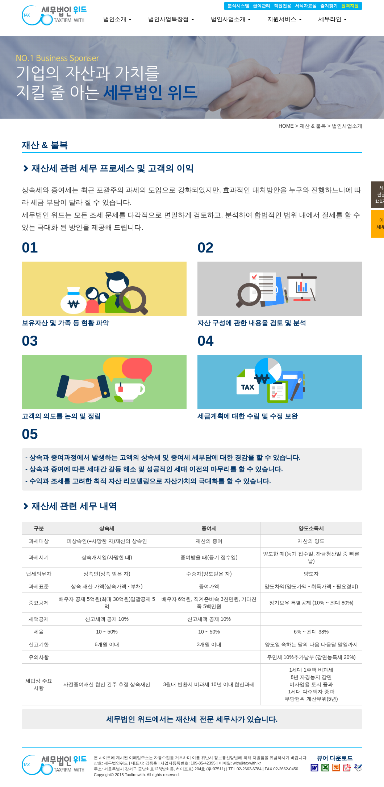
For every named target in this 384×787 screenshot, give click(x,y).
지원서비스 (284, 19)
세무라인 (332, 19)
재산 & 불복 (313, 126)
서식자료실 (306, 5)
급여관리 (261, 5)
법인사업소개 (347, 126)
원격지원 (350, 5)
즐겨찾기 (329, 5)
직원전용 (282, 5)
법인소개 (117, 19)
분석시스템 (238, 5)
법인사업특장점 (171, 19)
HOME (286, 126)
